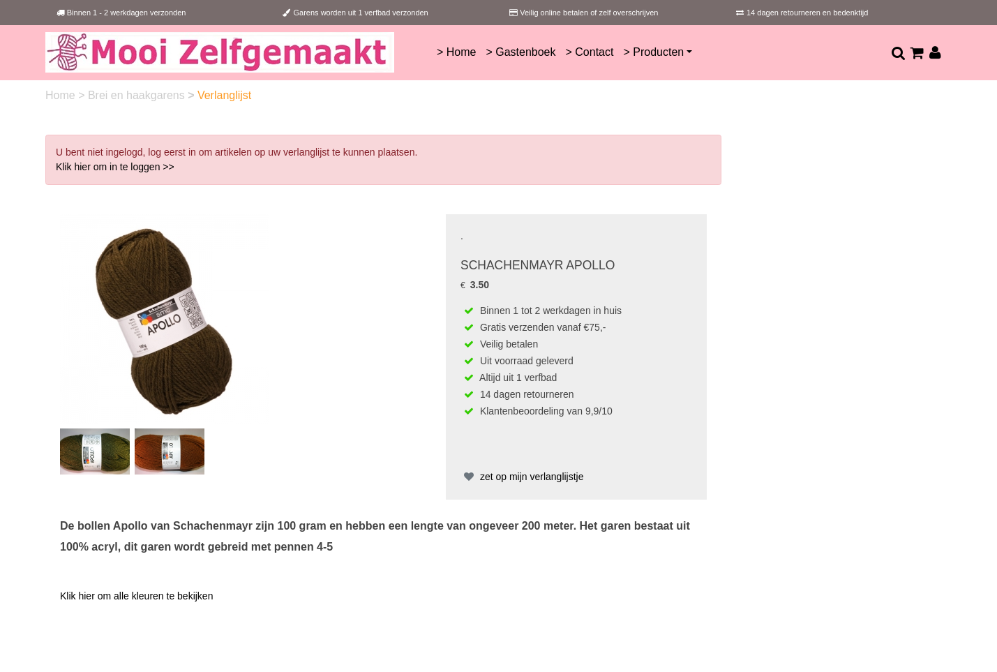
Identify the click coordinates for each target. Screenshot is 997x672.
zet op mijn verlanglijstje (522, 476)
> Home (456, 52)
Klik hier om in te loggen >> (115, 166)
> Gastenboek (520, 52)
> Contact (590, 52)
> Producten (653, 52)
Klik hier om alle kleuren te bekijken (136, 596)
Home (61, 95)
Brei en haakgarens (138, 95)
